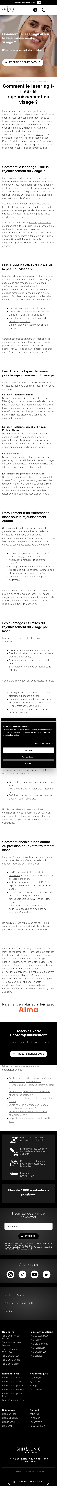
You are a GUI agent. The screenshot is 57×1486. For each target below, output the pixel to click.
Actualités (34, 1414)
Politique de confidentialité (43, 1247)
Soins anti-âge (9, 1414)
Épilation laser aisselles (13, 1382)
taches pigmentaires (19, 322)
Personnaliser (28, 757)
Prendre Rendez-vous (28, 1054)
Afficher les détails (42, 744)
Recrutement (36, 1422)
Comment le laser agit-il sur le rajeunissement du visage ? (32, 81)
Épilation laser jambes (12, 1386)
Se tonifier (7, 1426)
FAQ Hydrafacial (37, 1348)
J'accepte (28, 750)
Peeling (33, 1386)
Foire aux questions (41, 1332)
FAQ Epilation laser (39, 1336)
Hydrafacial (35, 1382)
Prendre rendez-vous (22, 62)
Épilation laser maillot (12, 1378)
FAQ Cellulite (36, 1356)
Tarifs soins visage (11, 1360)
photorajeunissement (40, 223)
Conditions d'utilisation (17, 1249)
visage (39, 135)
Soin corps (8, 1410)
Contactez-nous (37, 1426)
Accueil (9, 81)
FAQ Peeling (36, 1340)
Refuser (28, 763)
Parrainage (35, 1418)
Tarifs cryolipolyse (10, 1356)
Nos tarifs (8, 1332)
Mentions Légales (14, 1295)
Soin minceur (8, 1422)
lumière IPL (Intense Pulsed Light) (26, 474)
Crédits (8, 1311)
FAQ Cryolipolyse (38, 1352)
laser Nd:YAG (14, 454)
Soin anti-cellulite (10, 1418)
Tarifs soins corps (11, 1364)
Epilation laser (10, 1374)
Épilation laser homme (13, 1390)
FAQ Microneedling (39, 1344)
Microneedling (36, 1390)
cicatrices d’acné (11, 965)
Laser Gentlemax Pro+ (13, 1400)
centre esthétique (21, 816)
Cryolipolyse (36, 1378)
